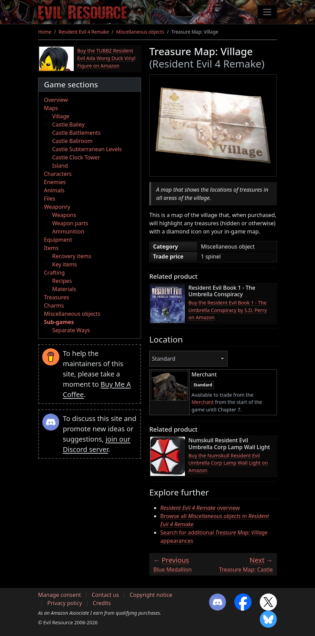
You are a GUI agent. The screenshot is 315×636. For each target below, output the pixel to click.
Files (49, 198)
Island (60, 165)
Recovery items (71, 256)
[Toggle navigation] (267, 12)
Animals (54, 190)
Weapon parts (70, 223)
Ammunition (68, 231)
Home (44, 31)
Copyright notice (151, 595)
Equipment (58, 239)
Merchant (202, 402)
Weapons (64, 215)
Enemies (55, 182)
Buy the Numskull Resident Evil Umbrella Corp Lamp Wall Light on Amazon (228, 462)
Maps (51, 108)
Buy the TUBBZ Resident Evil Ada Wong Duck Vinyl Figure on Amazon (106, 58)
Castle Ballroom (72, 141)
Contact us (105, 595)
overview (200, 508)
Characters (58, 174)
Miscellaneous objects (140, 31)
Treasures (56, 297)
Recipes (62, 281)
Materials (64, 289)
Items (51, 248)
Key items (64, 264)
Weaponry (57, 207)
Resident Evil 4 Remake (84, 31)
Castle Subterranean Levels (87, 149)
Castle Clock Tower (76, 157)
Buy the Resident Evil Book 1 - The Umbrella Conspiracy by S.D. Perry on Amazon (227, 310)
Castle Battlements (76, 132)
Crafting (54, 272)
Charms (54, 305)
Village (60, 116)
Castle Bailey (68, 124)
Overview (56, 100)
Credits (102, 603)
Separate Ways (71, 330)
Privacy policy (64, 603)
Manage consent (59, 595)
